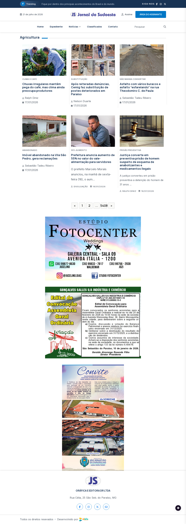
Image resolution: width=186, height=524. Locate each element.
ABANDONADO (29, 150)
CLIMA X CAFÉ (29, 79)
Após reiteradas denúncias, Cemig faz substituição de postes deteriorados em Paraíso (90, 89)
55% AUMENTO (79, 150)
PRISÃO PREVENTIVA (130, 150)
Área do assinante (151, 14)
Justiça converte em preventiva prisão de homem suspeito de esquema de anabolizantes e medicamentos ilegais (139, 161)
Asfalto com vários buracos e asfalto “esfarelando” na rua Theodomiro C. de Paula (140, 87)
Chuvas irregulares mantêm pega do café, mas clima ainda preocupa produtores (43, 87)
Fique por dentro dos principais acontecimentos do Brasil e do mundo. (78, 4)
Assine (128, 14)
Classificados (94, 26)
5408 (104, 205)
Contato (113, 26)
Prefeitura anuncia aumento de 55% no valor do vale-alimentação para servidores (93, 158)
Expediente (56, 26)
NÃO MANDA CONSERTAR (133, 79)
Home (40, 26)
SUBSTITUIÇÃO (79, 79)
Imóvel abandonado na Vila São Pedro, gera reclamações (44, 156)
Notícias (73, 26)
